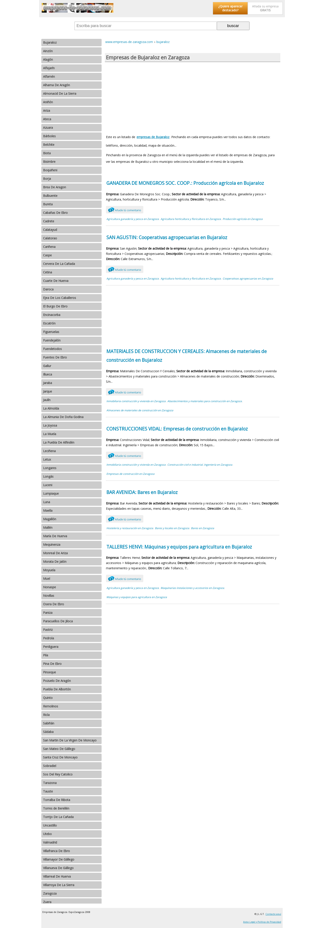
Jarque (47, 391)
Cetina (47, 272)
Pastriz (48, 630)
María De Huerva (55, 536)
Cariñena (49, 247)
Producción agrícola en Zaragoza (243, 219)
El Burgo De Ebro (55, 306)
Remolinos (50, 706)
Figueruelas (51, 332)
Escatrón (49, 323)
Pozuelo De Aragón (57, 681)
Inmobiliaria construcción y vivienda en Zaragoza (136, 401)
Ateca (47, 119)
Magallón (49, 519)
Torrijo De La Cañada (58, 817)
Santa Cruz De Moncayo (60, 757)
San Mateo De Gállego (59, 749)
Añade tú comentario (124, 209)
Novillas (48, 596)
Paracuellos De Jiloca (58, 621)
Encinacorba (51, 315)
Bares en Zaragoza (202, 528)
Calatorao (50, 238)
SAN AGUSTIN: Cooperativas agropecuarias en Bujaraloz (166, 237)
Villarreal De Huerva (57, 876)
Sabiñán (48, 723)
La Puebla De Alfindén (58, 442)
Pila (45, 655)
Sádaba (48, 732)
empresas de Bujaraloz (153, 137)
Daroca (48, 289)
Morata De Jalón (54, 561)
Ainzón (48, 51)
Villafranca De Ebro (56, 851)
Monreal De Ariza (55, 553)
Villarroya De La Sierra (58, 885)
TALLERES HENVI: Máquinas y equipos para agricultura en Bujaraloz (179, 547)
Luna (46, 502)
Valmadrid (50, 842)
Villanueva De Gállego (58, 868)
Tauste (48, 791)
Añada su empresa (265, 8)
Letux (47, 459)
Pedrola (48, 638)
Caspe (47, 255)
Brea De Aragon (54, 187)
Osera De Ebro (53, 604)
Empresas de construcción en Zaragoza (130, 474)
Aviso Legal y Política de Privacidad (262, 921)
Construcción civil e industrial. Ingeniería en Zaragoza (199, 465)
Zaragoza (50, 893)
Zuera (47, 902)
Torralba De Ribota (56, 800)
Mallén (47, 527)
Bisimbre (49, 162)
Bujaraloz (50, 42)
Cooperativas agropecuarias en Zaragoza (248, 278)
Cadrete (48, 221)
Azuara (48, 127)
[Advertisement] (192, 96)
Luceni (47, 485)
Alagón (48, 59)
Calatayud (50, 230)
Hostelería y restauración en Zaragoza (129, 528)
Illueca (47, 374)
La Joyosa (50, 425)
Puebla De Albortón (57, 689)
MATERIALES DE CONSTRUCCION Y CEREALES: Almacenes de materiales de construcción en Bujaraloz (186, 355)
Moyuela (49, 570)
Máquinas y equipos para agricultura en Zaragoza (136, 597)
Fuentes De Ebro (55, 357)
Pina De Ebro (52, 664)
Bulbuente (50, 196)
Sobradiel (49, 766)
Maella (47, 510)
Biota (47, 153)
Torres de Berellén (56, 808)
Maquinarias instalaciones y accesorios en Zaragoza (192, 588)
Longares (49, 468)
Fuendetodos (52, 349)
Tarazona (50, 783)
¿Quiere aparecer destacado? (230, 8)
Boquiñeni (50, 170)
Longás (48, 476)
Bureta (48, 204)
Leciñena (49, 451)
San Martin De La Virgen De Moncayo (70, 740)
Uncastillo (50, 825)
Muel (46, 578)
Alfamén (49, 76)
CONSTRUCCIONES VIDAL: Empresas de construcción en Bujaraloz (177, 429)
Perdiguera (50, 647)
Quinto (48, 698)
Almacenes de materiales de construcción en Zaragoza (139, 410)
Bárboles (49, 136)
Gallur (47, 366)
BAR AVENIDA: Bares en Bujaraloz (142, 492)
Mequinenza (51, 544)
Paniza (47, 613)
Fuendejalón (52, 340)
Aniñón (48, 102)
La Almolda (51, 408)
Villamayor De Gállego (58, 859)
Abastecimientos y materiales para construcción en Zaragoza (204, 401)
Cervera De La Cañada (59, 264)
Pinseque (49, 672)
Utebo (47, 834)
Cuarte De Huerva (55, 281)
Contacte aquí (273, 914)
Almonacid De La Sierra (59, 93)
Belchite (48, 144)
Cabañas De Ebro (55, 213)
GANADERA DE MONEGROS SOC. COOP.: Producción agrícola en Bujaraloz (185, 183)
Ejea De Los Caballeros (59, 298)
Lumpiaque (51, 493)
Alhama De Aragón (56, 85)
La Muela (49, 434)
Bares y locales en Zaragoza (172, 528)
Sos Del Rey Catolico (58, 774)
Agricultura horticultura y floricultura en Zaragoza (191, 219)
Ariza (46, 110)
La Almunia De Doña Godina (63, 417)
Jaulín (46, 400)
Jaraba (47, 383)
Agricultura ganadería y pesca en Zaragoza (132, 219)
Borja (47, 179)
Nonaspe (49, 587)
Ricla (46, 715)
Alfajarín (49, 68)
